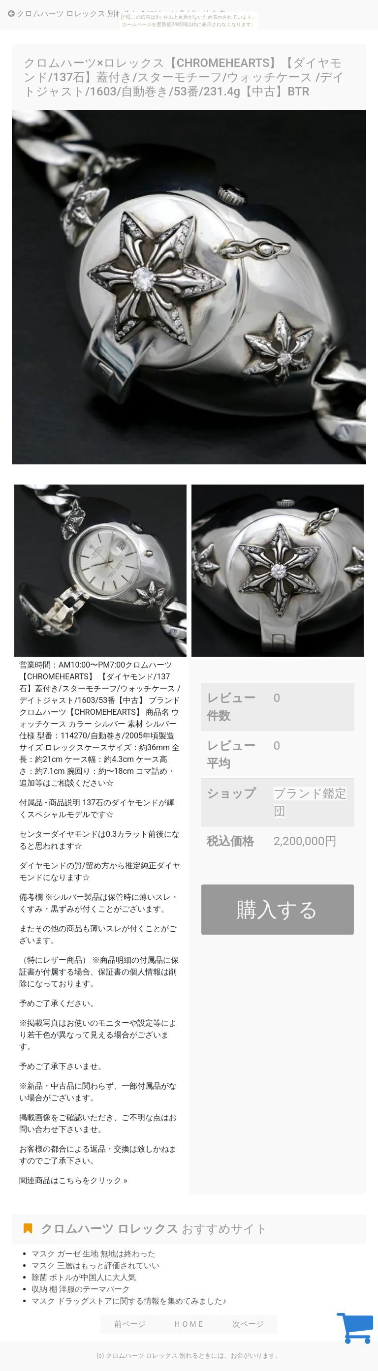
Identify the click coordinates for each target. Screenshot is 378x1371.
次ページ (248, 1324)
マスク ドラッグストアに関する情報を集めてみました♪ (129, 1301)
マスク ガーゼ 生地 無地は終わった (94, 1253)
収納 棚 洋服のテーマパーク (81, 1289)
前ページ (130, 1324)
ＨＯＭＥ (189, 1324)
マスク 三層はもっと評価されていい (95, 1265)
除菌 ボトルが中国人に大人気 (84, 1277)
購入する (277, 909)
